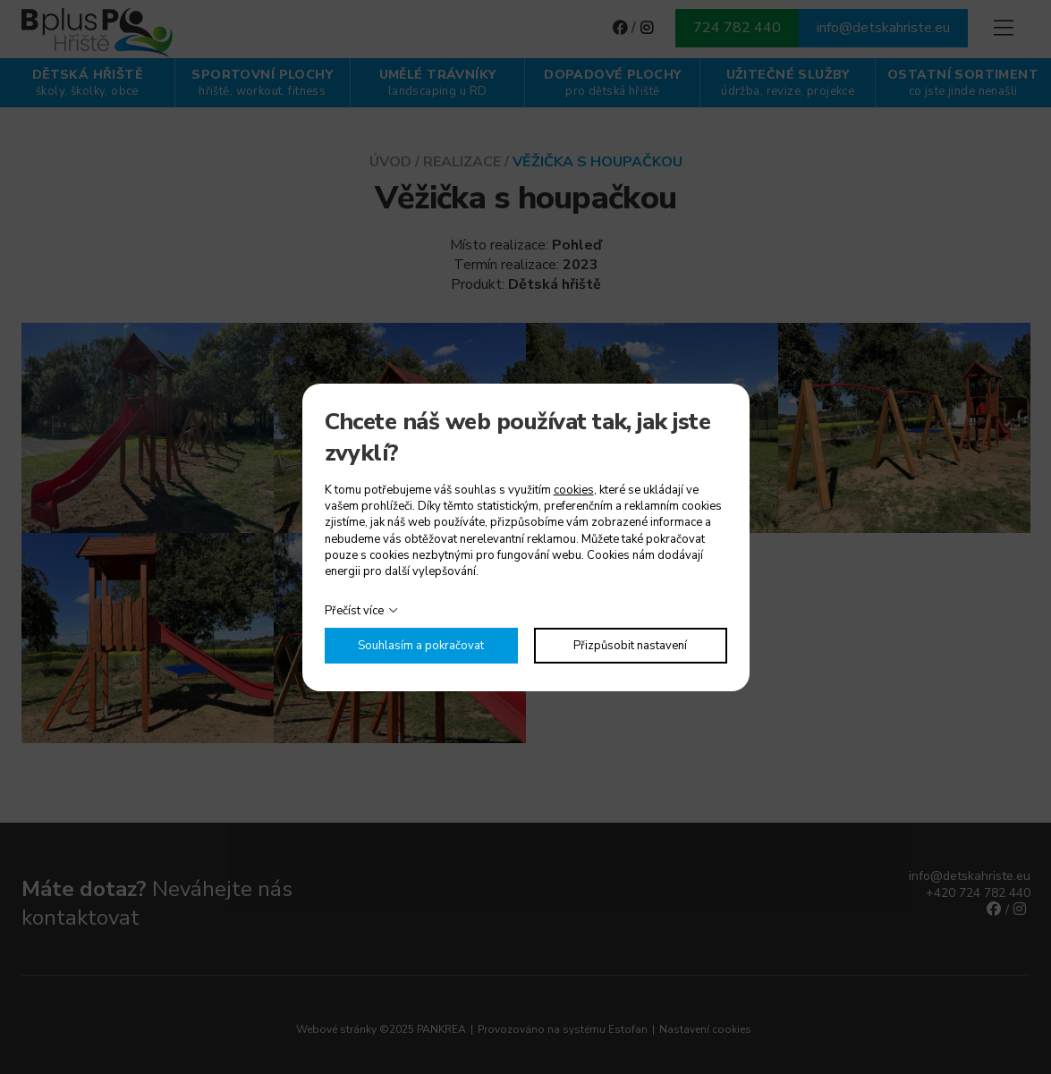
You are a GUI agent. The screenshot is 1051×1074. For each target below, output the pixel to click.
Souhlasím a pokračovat (421, 646)
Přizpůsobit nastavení (630, 646)
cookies (574, 490)
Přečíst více (354, 611)
